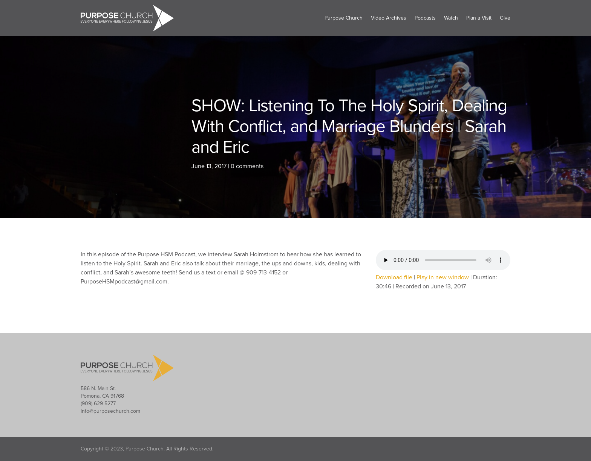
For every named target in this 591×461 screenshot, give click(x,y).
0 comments (247, 166)
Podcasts (425, 18)
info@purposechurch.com (110, 411)
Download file (394, 277)
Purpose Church (344, 18)
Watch (451, 18)
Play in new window (442, 277)
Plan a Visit (478, 18)
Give (505, 18)
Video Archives (388, 18)
